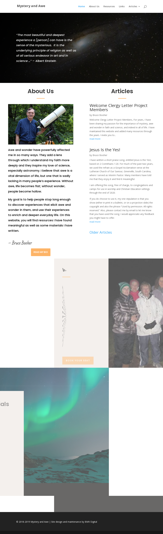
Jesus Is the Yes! (67, 150)
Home (81, 6)
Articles (133, 6)
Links (122, 6)
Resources (109, 6)
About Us (94, 6)
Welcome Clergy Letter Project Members (81, 107)
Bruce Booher (62, 115)
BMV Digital (91, 521)
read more (57, 138)
